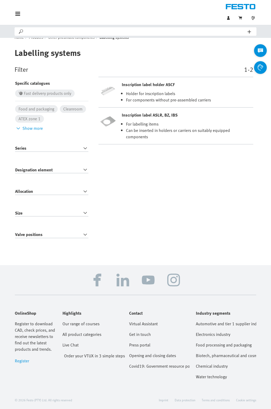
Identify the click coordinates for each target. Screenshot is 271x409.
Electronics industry (213, 342)
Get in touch (140, 342)
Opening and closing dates (152, 363)
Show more (29, 136)
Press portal (139, 353)
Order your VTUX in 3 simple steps (94, 364)
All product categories (81, 342)
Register (22, 369)
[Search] (135, 31)
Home (19, 45)
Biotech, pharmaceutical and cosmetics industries (226, 363)
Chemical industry (212, 374)
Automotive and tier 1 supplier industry (226, 331)
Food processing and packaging (224, 353)
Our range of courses (81, 331)
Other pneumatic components (71, 45)
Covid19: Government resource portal (159, 374)
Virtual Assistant (143, 331)
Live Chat (70, 353)
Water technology (211, 384)
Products (36, 45)
